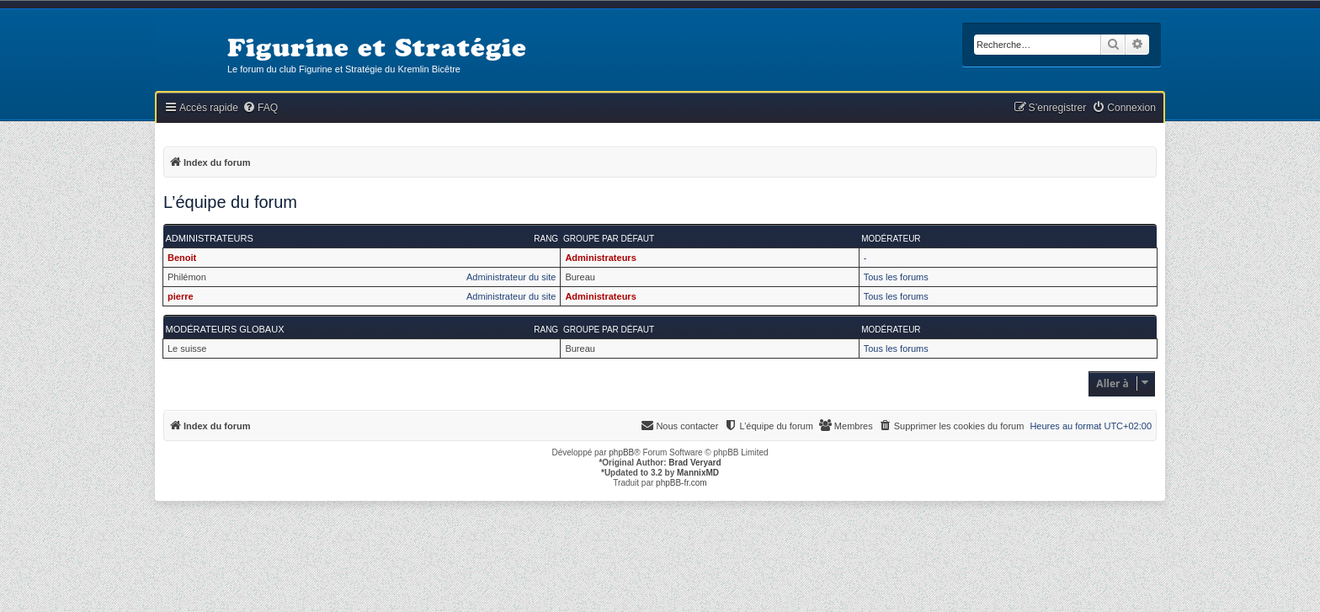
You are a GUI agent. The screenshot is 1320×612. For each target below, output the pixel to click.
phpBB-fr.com (681, 482)
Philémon (187, 277)
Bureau (579, 277)
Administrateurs (209, 238)
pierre (181, 296)
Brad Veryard (694, 462)
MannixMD (698, 472)
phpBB (621, 452)
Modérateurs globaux (225, 329)
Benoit (182, 258)
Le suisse (187, 348)
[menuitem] (260, 108)
